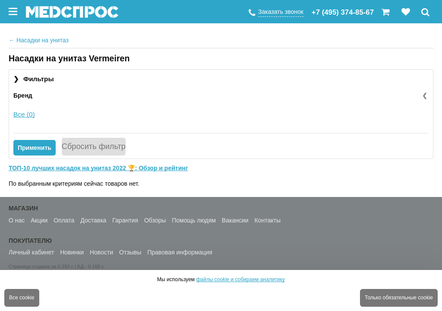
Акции (39, 220)
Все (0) (24, 114)
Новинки (72, 252)
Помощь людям (194, 220)
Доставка (93, 220)
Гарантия (125, 220)
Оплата (64, 220)
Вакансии (235, 220)
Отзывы (130, 252)
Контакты (267, 220)
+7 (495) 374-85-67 (343, 12)
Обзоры (155, 220)
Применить (34, 147)
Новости (101, 252)
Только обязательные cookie (399, 298)
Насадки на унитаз (39, 40)
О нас (17, 220)
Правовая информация (179, 252)
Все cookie (22, 298)
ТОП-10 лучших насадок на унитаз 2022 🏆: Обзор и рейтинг (98, 168)
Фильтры (33, 79)
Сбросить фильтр (94, 146)
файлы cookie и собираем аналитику (240, 279)
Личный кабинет (31, 252)
